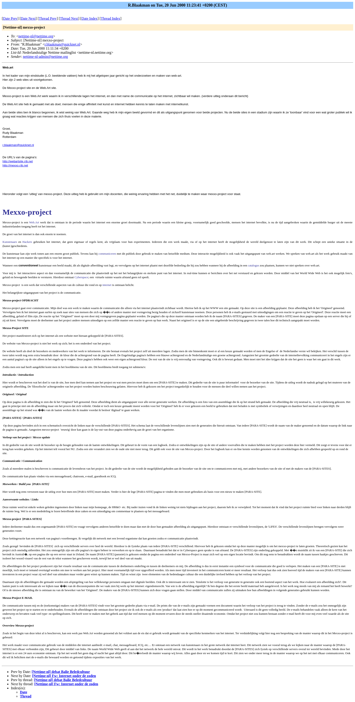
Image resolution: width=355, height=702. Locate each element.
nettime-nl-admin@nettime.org (45, 56)
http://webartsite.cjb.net (17, 161)
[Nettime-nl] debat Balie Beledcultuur (61, 672)
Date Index (90, 18)
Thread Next (69, 18)
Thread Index (110, 18)
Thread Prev (48, 18)
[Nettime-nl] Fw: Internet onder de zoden (64, 676)
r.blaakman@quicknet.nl (62, 44)
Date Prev (10, 18)
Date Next (28, 18)
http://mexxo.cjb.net (15, 165)
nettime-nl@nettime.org (35, 36)
